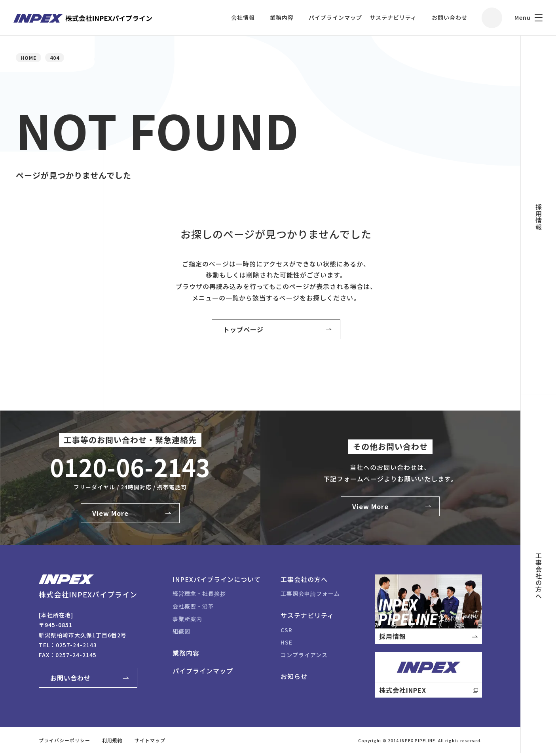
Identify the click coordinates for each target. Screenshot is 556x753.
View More (110, 513)
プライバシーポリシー (64, 740)
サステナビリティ (393, 17)
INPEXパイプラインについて (217, 579)
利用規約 (112, 740)
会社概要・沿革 (193, 606)
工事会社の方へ (538, 575)
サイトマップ (150, 740)
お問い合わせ (449, 17)
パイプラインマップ (335, 17)
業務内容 (282, 17)
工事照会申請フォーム (310, 593)
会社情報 (243, 17)
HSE (286, 642)
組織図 (181, 631)
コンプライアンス (304, 655)
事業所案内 (187, 619)
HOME (28, 57)
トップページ (243, 329)
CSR (286, 630)
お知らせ (294, 676)
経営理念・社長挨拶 (199, 593)
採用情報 (538, 216)
